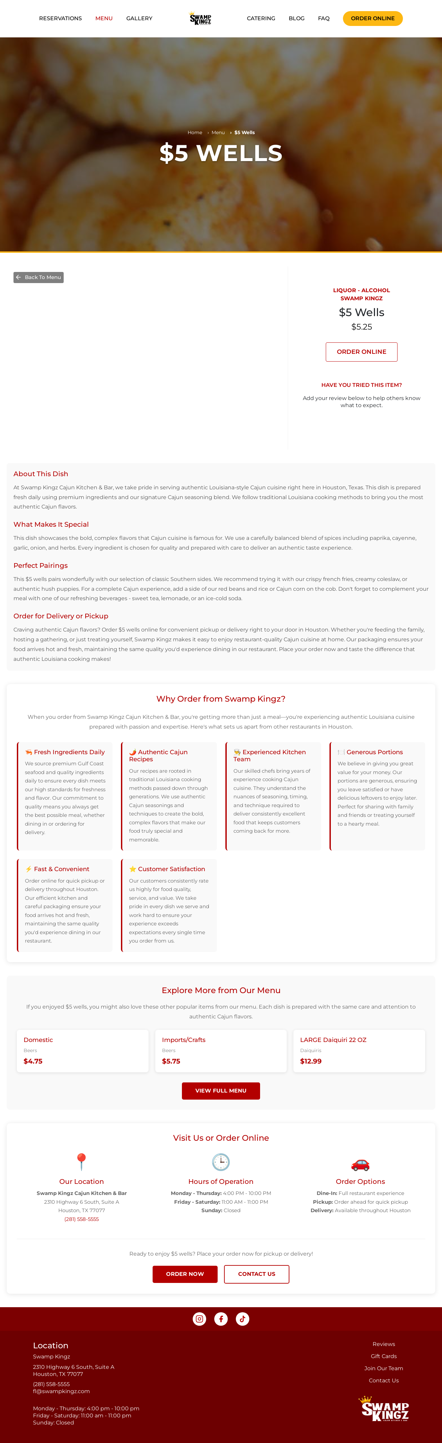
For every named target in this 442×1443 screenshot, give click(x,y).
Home (195, 132)
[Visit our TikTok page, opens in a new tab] (242, 1319)
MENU (104, 18)
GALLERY (139, 18)
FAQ (323, 18)
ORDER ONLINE (361, 352)
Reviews (384, 1344)
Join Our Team (384, 1368)
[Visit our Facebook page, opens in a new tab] (221, 1319)
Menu (218, 132)
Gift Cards (384, 1356)
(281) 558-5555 (81, 1219)
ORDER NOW (185, 1274)
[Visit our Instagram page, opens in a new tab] (199, 1319)
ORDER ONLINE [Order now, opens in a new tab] (373, 18)
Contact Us (384, 1380)
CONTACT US (256, 1274)
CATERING (261, 18)
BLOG (297, 18)
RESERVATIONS (60, 18)
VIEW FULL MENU (221, 1090)
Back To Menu (38, 277)
